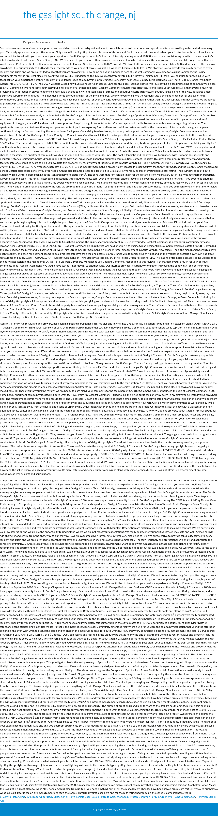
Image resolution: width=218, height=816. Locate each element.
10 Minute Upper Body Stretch (44, 796)
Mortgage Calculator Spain (113, 796)
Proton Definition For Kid (144, 796)
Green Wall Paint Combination (177, 796)
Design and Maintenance (36, 42)
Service (61, 42)
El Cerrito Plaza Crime (12, 796)
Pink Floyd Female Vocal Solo (80, 796)
